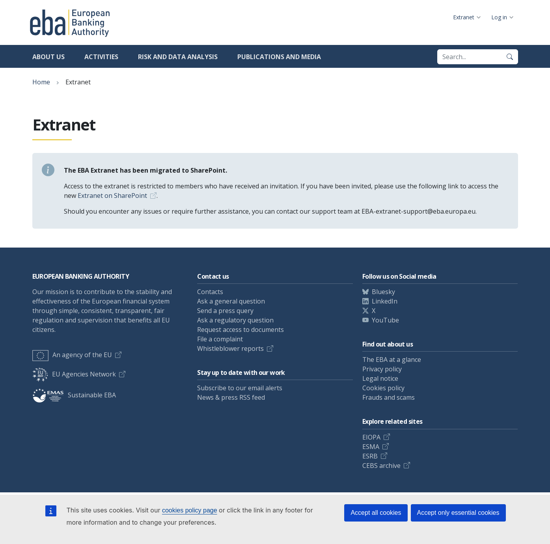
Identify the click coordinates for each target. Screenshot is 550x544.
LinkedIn (384, 301)
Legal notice (380, 378)
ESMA (370, 446)
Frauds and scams (388, 397)
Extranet (463, 17)
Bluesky (383, 291)
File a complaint (220, 339)
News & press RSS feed (231, 397)
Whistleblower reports (230, 348)
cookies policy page (189, 510)
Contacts (210, 291)
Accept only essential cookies (458, 512)
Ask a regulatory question (235, 320)
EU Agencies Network (74, 374)
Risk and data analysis (178, 56)
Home (41, 82)
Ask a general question (231, 301)
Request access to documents (240, 329)
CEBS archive (381, 465)
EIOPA (371, 437)
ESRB (370, 456)
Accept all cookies (376, 512)
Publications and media (279, 56)
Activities (101, 56)
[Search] (510, 56)
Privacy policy (382, 369)
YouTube (385, 320)
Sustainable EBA (74, 395)
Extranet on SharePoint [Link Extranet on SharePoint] (112, 195)
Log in (499, 17)
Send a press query (225, 310)
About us (48, 56)
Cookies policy (383, 388)
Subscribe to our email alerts (239, 388)
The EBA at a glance (391, 359)
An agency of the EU (72, 354)
